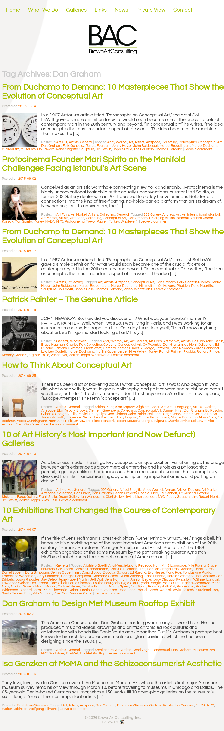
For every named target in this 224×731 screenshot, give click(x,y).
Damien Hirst (172, 410)
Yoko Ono (23, 424)
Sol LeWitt (103, 149)
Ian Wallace (90, 496)
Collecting (169, 142)
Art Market (79, 214)
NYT (44, 653)
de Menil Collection (198, 344)
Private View (150, 10)
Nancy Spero (119, 586)
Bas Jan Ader (202, 341)
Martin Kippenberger (112, 351)
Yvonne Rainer (81, 593)
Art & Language (179, 407)
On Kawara (46, 149)
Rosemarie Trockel (132, 590)
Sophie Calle (122, 149)
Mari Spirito (23, 221)
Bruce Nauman (53, 344)
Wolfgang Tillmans (43, 709)
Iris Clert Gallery (113, 496)
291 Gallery (109, 490)
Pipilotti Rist (166, 586)
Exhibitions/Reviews (32, 705)
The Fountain (144, 149)
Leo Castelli (57, 351)
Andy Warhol (117, 142)
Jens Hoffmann (116, 579)
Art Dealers (138, 341)
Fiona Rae (173, 572)
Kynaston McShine (190, 579)
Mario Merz (207, 417)
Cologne (109, 344)
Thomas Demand (168, 149)
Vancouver (59, 355)
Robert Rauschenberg (132, 421)
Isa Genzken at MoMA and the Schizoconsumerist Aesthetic (111, 663)
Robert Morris (209, 496)
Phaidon (183, 285)
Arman (170, 490)
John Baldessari (145, 145)
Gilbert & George (141, 348)
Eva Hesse (156, 572)
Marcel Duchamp (205, 145)
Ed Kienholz (168, 493)
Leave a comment (198, 149)
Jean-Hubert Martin (73, 579)
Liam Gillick (58, 583)
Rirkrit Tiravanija (55, 590)
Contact (183, 10)
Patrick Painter (170, 351)
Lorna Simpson (80, 583)
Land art (212, 579)
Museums (28, 149)
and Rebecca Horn (146, 565)
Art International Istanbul (201, 214)
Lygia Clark (129, 583)
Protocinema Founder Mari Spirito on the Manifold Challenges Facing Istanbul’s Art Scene (93, 164)
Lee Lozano (39, 583)
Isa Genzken (205, 576)
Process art (185, 586)
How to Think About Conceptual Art (67, 365)
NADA (50, 221)
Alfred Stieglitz (131, 490)
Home (13, 10)
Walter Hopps (79, 355)
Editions (61, 348)
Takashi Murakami (197, 590)
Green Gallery (69, 496)
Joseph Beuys (206, 414)
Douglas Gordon (115, 572)
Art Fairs (62, 214)
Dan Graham (51, 145)
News (121, 10)
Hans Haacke (154, 576)
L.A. (44, 351)
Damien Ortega (159, 569)
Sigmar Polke (39, 355)
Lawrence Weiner (79, 417)
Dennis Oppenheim (65, 572)
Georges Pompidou (76, 576)
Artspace (153, 142)
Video (128, 289)
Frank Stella (48, 496)
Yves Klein (40, 424)
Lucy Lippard (127, 417)
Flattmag (75, 348)
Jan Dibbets (117, 414)
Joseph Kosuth (52, 417)
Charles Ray (75, 344)
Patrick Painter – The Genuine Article (70, 299)
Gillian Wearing (131, 576)
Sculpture (86, 149)
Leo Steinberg (104, 417)
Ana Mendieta (119, 565)
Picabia (189, 351)
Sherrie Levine (179, 421)
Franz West (92, 348)
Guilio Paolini (78, 414)
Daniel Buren (204, 569)
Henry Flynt (98, 414)
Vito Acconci (42, 593)
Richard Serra (30, 590)
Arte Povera (197, 565)
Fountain (103, 145)
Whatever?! (129, 221)
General (86, 142)
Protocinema (75, 221)
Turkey (114, 221)
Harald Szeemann (181, 576)
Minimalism (10, 149)
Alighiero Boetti (148, 407)
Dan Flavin (82, 493)
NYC (59, 221)
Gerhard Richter (115, 348)
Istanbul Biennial (189, 218)
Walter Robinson (14, 709)
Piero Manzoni (103, 421)
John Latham (183, 414)
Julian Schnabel (206, 348)
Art (131, 142)
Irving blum (134, 496)
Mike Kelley (137, 351)
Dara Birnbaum (37, 572)
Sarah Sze (156, 590)
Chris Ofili (116, 569)
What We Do (43, 10)
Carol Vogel (141, 650)
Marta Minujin (45, 586)
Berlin (218, 341)
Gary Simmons (48, 576)
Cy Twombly (152, 344)
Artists (74, 142)
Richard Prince (207, 351)
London (150, 496)
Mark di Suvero (22, 586)
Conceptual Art (210, 142)
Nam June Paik (60, 421)
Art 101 (61, 142)
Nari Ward (138, 586)
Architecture (104, 650)
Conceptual (188, 142)
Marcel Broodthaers (174, 145)
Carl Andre (64, 569)
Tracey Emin (21, 593)
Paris (152, 586)
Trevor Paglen (97, 221)
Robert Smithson (104, 590)
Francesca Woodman (18, 576)
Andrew (168, 214)
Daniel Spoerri (13, 572)
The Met (72, 653)
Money (39, 221)
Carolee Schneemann (91, 569)
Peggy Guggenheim (181, 496)
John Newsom (182, 348)
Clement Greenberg (104, 410)
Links (101, 10)
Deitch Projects (125, 493)
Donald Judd (148, 493)
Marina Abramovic (196, 583)
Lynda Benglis (150, 583)
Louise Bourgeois (106, 583)
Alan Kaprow (125, 407)
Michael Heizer (69, 586)
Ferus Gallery (27, 496)
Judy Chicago (164, 579)
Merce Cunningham (31, 421)
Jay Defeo (49, 579)
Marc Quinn (171, 583)
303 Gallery (152, 214)
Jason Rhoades (27, 579)
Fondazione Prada (197, 572)
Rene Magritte (67, 149)
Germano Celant (105, 576)
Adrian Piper (104, 407)
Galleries (76, 10)
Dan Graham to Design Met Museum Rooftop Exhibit (98, 603)
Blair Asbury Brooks (72, 410)
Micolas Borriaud (94, 586)
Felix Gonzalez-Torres (79, 145)
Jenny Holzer (122, 145)
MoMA (201, 705)
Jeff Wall (162, 348)
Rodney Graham (14, 355)
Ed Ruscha (213, 410)
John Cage (163, 414)
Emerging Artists (162, 218)
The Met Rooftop (92, 653)
